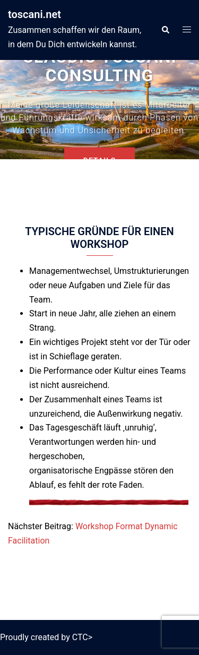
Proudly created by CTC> (46, 637)
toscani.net (34, 14)
